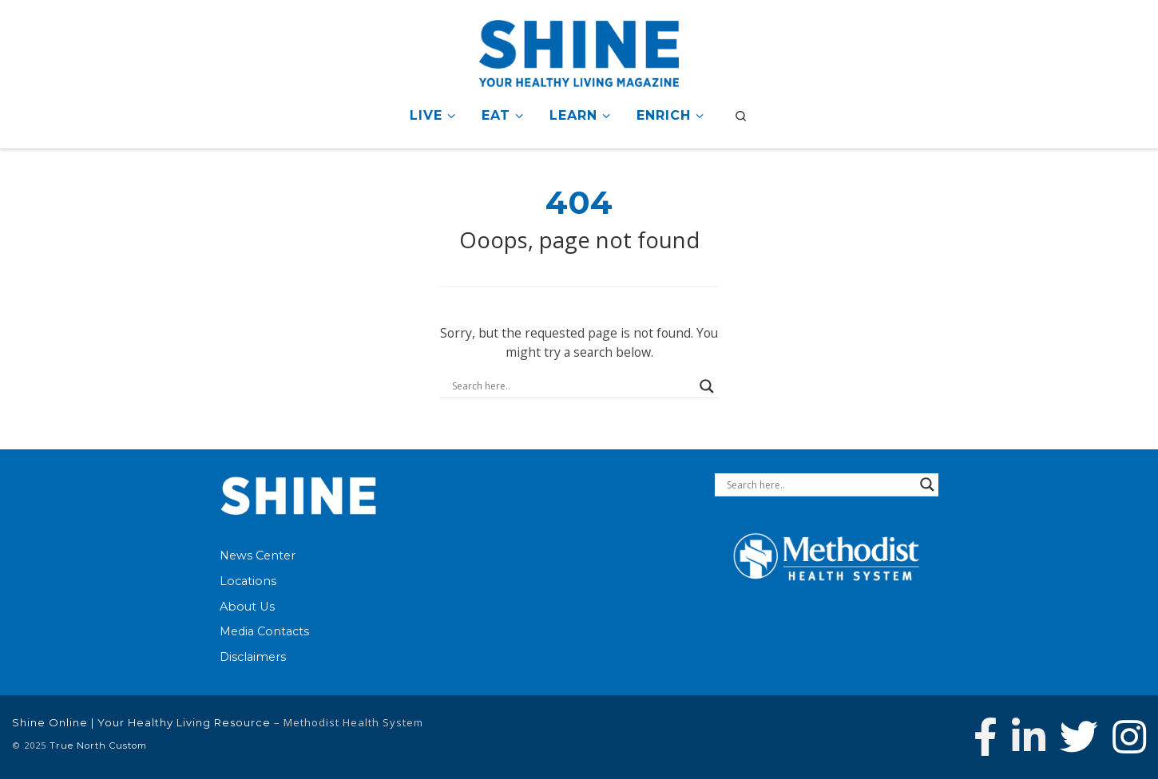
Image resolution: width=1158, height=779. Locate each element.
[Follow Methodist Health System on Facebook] (985, 737)
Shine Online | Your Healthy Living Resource (141, 722)
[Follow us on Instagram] (1129, 737)
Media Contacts (264, 631)
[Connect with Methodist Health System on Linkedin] (1028, 737)
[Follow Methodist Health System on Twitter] (1079, 737)
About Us (247, 606)
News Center (257, 555)
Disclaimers (253, 657)
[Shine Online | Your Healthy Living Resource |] (579, 50)
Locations (248, 581)
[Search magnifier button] (707, 386)
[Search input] (572, 386)
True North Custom (98, 745)
